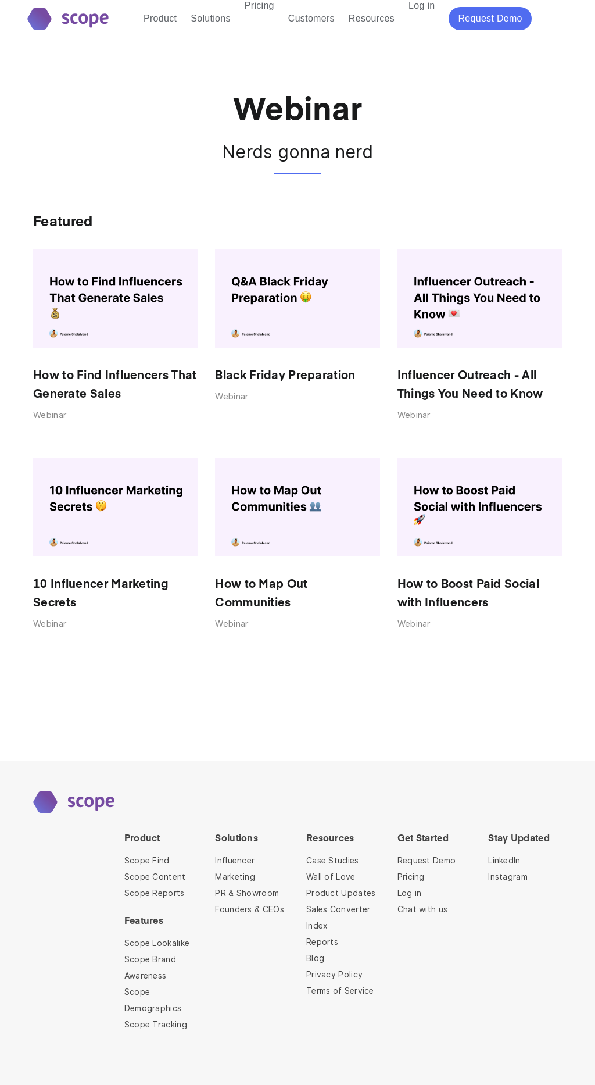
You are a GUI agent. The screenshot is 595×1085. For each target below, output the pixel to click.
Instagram (508, 876)
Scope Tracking (155, 1024)
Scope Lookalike (157, 943)
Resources (372, 18)
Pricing (411, 876)
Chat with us (422, 909)
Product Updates (341, 893)
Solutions (211, 18)
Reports (322, 942)
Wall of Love (331, 876)
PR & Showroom (247, 893)
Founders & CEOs (249, 909)
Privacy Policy (334, 974)
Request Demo (426, 860)
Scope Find (147, 860)
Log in (409, 893)
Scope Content (155, 876)
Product (160, 18)
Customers (311, 18)
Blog (315, 958)
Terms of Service (340, 990)
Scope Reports (154, 893)
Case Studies (332, 860)
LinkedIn (504, 860)
